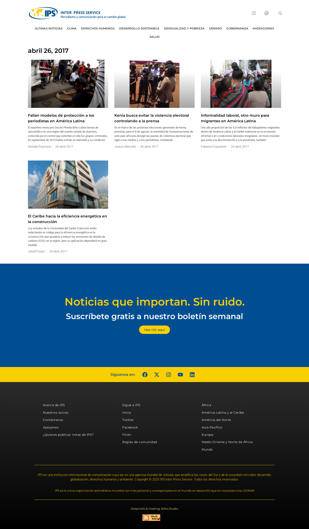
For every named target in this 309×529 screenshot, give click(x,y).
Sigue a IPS (131, 405)
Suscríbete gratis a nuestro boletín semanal (154, 316)
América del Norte (216, 420)
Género (215, 28)
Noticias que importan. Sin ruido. (155, 301)
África (206, 405)
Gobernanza (237, 28)
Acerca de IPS (54, 405)
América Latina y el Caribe (223, 412)
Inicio (126, 412)
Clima (72, 28)
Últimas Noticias (49, 28)
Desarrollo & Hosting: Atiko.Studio (154, 508)
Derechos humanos (98, 28)
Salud (155, 36)
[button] (280, 13)
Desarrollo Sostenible (139, 28)
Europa (207, 435)
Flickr (126, 435)
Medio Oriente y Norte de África (227, 442)
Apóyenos (51, 427)
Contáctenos (53, 420)
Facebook (130, 427)
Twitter (128, 420)
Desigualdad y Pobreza (184, 28)
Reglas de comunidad (139, 442)
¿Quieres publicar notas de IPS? (68, 435)
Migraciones (263, 28)
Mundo (207, 449)
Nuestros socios (55, 412)
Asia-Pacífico (212, 427)
